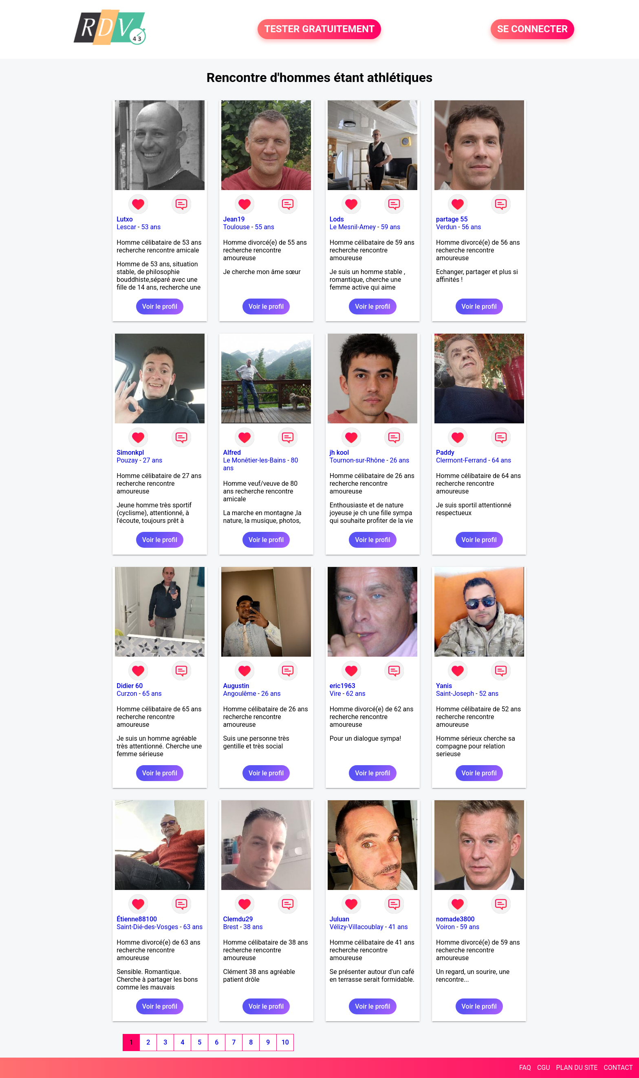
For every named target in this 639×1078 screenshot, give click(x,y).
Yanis (444, 686)
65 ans (152, 693)
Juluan (339, 919)
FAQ (525, 1067)
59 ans (390, 227)
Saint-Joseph (455, 693)
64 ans (501, 460)
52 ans (489, 693)
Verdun (446, 227)
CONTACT (618, 1067)
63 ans (193, 927)
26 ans (400, 460)
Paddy (445, 452)
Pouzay (127, 460)
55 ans (264, 227)
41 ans (398, 927)
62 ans (356, 693)
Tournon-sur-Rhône (357, 460)
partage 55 (451, 219)
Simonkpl (130, 452)
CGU (543, 1067)
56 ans (471, 227)
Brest (230, 927)
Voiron (445, 927)
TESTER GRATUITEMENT (319, 29)
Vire (335, 693)
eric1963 (342, 686)
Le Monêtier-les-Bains (254, 460)
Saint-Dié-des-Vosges (147, 927)
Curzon (127, 693)
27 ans (153, 460)
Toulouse (236, 227)
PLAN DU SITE (577, 1067)
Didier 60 (130, 686)
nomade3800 (455, 919)
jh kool (339, 452)
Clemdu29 (238, 919)
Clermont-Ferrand (461, 460)
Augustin (236, 686)
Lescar (126, 227)
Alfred (232, 452)
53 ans (151, 227)
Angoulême (239, 693)
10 (285, 1042)
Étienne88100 (137, 919)
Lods (337, 219)
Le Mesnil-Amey (353, 227)
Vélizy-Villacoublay (356, 927)
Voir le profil (159, 306)
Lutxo (125, 219)
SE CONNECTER (532, 29)
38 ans (253, 927)
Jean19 (234, 219)
